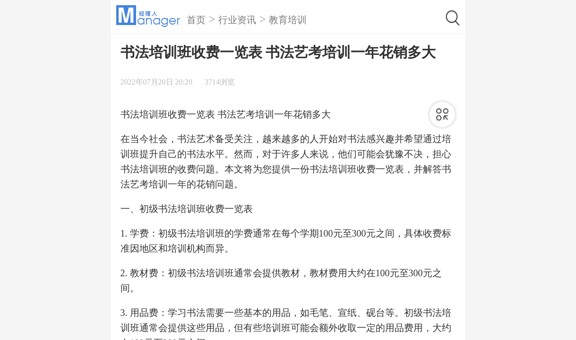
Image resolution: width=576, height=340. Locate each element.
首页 (196, 20)
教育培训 (288, 20)
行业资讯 (237, 20)
